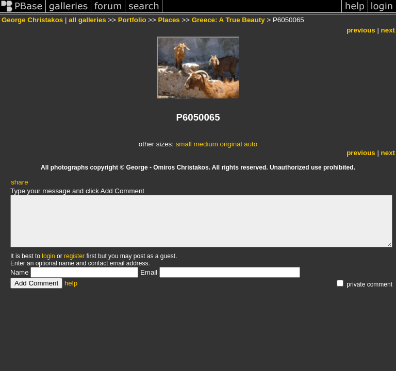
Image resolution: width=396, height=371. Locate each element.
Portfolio (132, 20)
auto (250, 144)
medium (205, 144)
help (70, 283)
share (19, 182)
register (74, 256)
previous (360, 30)
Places (169, 20)
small (184, 144)
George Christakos (32, 20)
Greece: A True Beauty (228, 20)
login (48, 256)
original (231, 144)
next (388, 30)
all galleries (87, 20)
